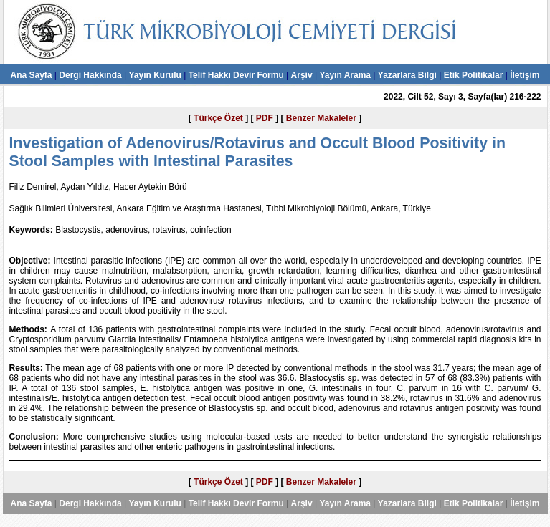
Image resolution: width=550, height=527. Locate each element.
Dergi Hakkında (90, 75)
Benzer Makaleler (321, 118)
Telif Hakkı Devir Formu (236, 75)
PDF (264, 118)
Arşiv (302, 75)
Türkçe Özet (218, 118)
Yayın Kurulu (154, 75)
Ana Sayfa (31, 75)
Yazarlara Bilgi (407, 75)
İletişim (524, 75)
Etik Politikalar (473, 75)
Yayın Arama (345, 75)
